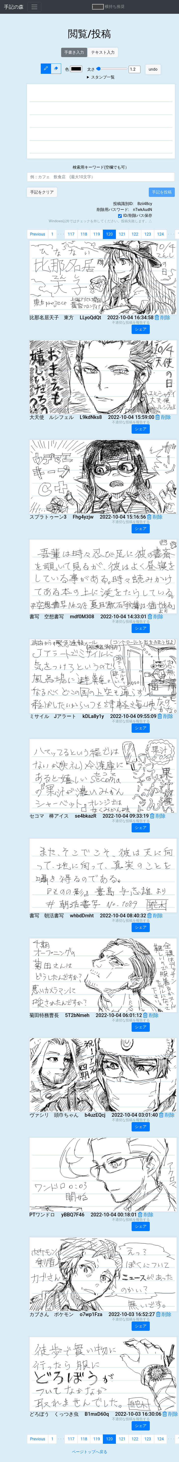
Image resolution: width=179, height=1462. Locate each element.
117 (71, 234)
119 (96, 234)
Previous (37, 234)
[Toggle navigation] (34, 7)
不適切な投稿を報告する (131, 322)
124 (160, 234)
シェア (141, 329)
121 (122, 234)
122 (135, 234)
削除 (162, 317)
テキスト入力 (103, 52)
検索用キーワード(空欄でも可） (101, 167)
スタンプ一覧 (103, 77)
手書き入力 (74, 52)
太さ (105, 69)
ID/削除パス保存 (137, 215)
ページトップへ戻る (89, 1451)
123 (147, 234)
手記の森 (14, 7)
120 (109, 234)
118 (84, 234)
